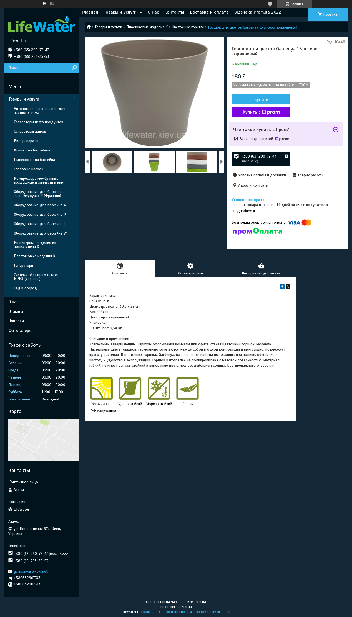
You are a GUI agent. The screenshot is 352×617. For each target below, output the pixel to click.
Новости (16, 320)
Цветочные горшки (188, 27)
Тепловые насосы (28, 169)
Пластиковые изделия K (147, 27)
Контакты (174, 12)
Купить (261, 99)
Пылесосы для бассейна (34, 159)
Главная (90, 12)
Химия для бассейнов (32, 150)
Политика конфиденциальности (205, 612)
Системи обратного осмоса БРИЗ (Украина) (36, 276)
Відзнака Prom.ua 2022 (257, 12)
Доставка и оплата (209, 12)
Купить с (261, 112)
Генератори (23, 265)
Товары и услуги (120, 12)
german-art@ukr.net (31, 571)
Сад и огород (25, 288)
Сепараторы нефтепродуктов (38, 122)
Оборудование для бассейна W (40, 233)
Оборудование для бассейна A (40, 205)
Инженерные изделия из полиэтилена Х (35, 244)
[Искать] (74, 68)
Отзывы (15, 311)
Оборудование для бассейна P (40, 214)
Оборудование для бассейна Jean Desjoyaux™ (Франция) (38, 193)
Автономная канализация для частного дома (39, 110)
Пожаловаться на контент (158, 612)
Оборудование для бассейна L (40, 224)
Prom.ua (200, 602)
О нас (153, 12)
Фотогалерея (21, 330)
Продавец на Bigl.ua (176, 607)
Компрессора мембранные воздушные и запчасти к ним (39, 180)
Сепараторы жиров (30, 131)
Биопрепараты (26, 140)
